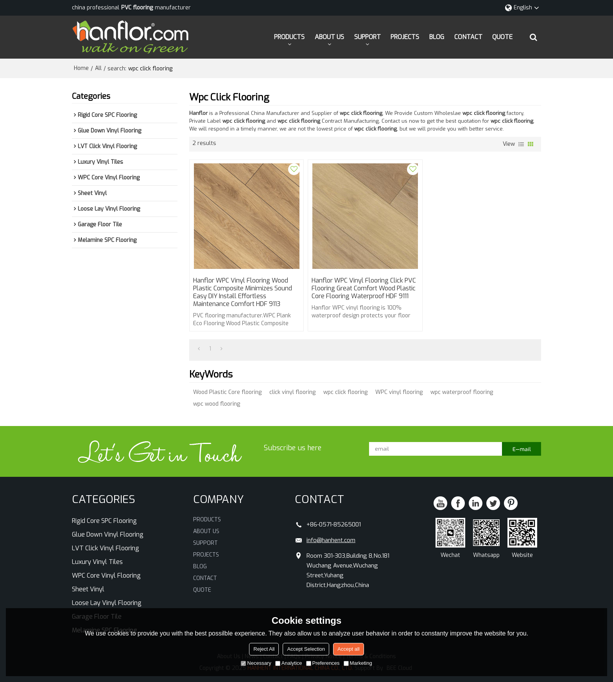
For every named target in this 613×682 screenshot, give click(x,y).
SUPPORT (367, 37)
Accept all (348, 649)
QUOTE (502, 37)
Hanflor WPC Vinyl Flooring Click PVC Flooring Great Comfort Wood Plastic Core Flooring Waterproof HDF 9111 (364, 288)
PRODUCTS (289, 37)
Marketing (358, 663)
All (98, 68)
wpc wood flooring (216, 404)
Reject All (263, 649)
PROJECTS (405, 37)
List (521, 144)
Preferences (323, 663)
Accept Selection (306, 649)
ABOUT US (329, 37)
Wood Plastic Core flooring (227, 392)
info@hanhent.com (330, 540)
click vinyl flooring (292, 392)
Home (81, 68)
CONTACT (468, 37)
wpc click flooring (345, 392)
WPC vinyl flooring (399, 392)
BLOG (436, 37)
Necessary (256, 663)
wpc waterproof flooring (461, 392)
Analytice (288, 663)
